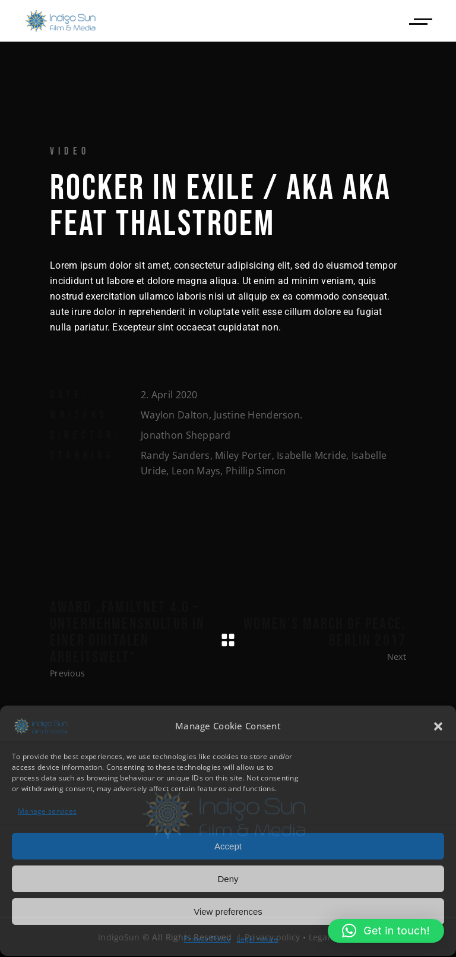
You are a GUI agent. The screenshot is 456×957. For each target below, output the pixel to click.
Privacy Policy (206, 938)
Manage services (47, 810)
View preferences (228, 910)
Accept (228, 845)
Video (70, 151)
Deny (227, 878)
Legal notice (257, 938)
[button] (438, 725)
